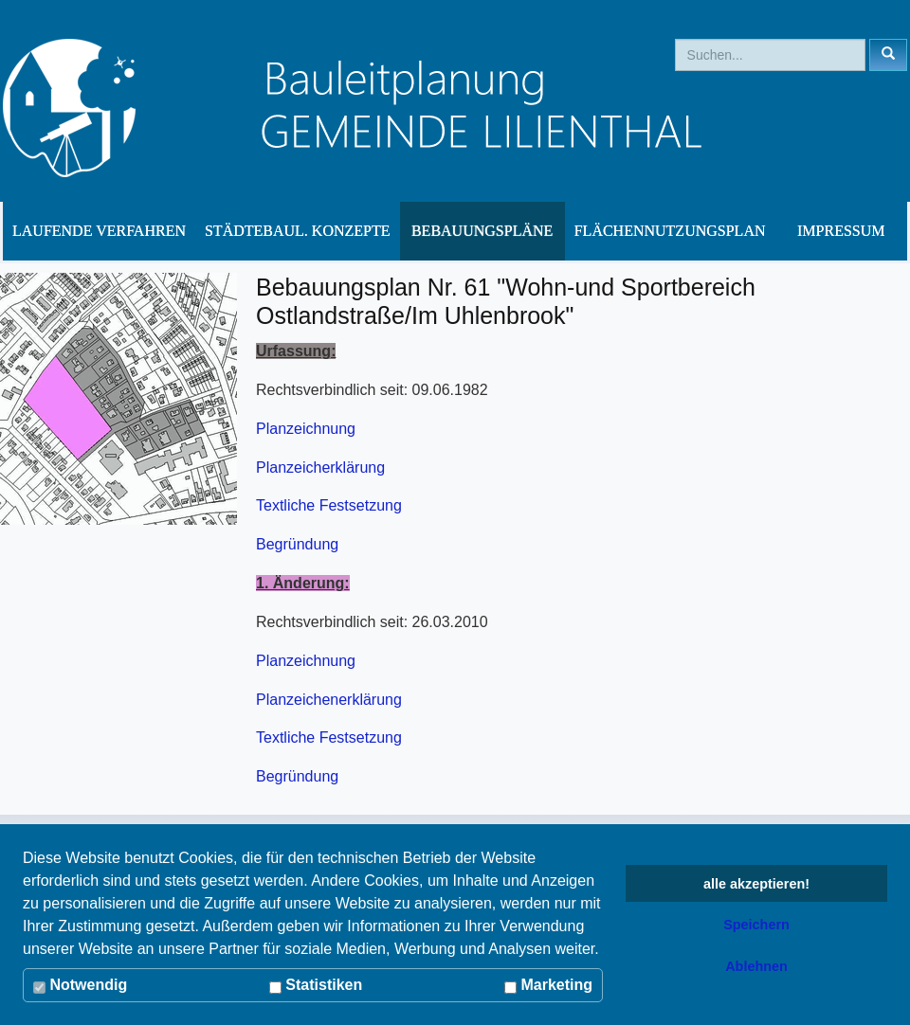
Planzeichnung (305, 429)
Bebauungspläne (482, 231)
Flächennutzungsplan (670, 231)
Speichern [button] (756, 924)
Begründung (297, 544)
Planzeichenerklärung (329, 700)
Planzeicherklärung (320, 467)
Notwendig (80, 985)
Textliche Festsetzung (329, 505)
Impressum (840, 231)
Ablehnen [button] (756, 966)
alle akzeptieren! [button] (756, 883)
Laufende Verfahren (99, 231)
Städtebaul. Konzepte (298, 231)
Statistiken (315, 985)
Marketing (548, 985)
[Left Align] (888, 55)
